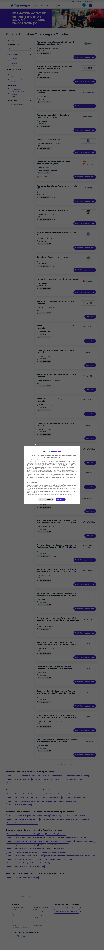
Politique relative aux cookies (65, 494)
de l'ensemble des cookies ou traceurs (44, 463)
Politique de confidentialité (49, 494)
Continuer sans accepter (31, 444)
